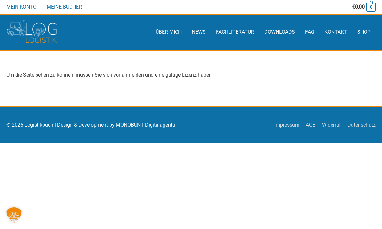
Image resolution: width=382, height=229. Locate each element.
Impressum (286, 125)
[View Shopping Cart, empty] (364, 7)
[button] (14, 215)
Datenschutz (361, 125)
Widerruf (331, 125)
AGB (311, 125)
